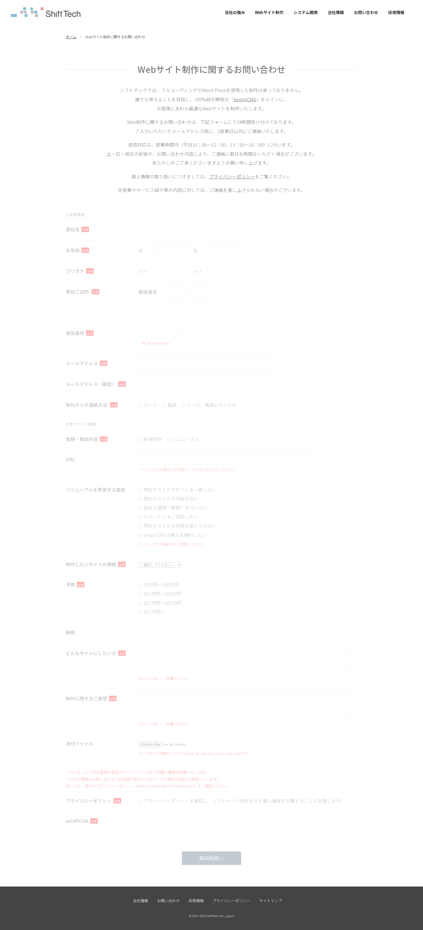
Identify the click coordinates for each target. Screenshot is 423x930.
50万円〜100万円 (161, 584)
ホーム (71, 36)
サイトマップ (270, 900)
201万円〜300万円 (162, 603)
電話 (171, 405)
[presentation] (180, 827)
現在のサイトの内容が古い (171, 498)
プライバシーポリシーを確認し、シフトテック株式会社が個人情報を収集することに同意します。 (244, 800)
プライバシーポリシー (232, 176)
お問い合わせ (168, 900)
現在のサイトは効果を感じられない (180, 525)
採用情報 (196, 900)
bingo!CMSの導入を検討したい (175, 535)
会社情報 (140, 900)
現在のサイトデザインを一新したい (180, 489)
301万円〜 (154, 612)
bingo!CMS (245, 99)
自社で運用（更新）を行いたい (176, 507)
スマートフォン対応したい (171, 516)
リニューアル (185, 439)
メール (150, 405)
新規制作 (153, 439)
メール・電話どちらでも (211, 405)
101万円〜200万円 (162, 593)
